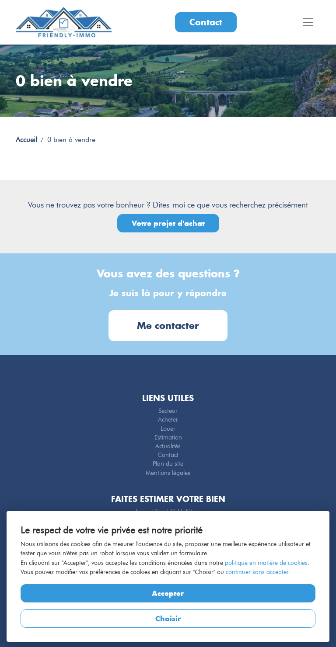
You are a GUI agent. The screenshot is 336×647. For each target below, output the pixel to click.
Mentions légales (168, 473)
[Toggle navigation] (308, 22)
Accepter (168, 593)
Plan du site (168, 463)
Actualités (168, 446)
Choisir (168, 618)
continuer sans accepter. (258, 572)
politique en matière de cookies (266, 563)
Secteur (168, 411)
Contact (205, 22)
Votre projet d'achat (168, 223)
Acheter (168, 419)
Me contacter (168, 325)
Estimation (168, 437)
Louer (168, 428)
